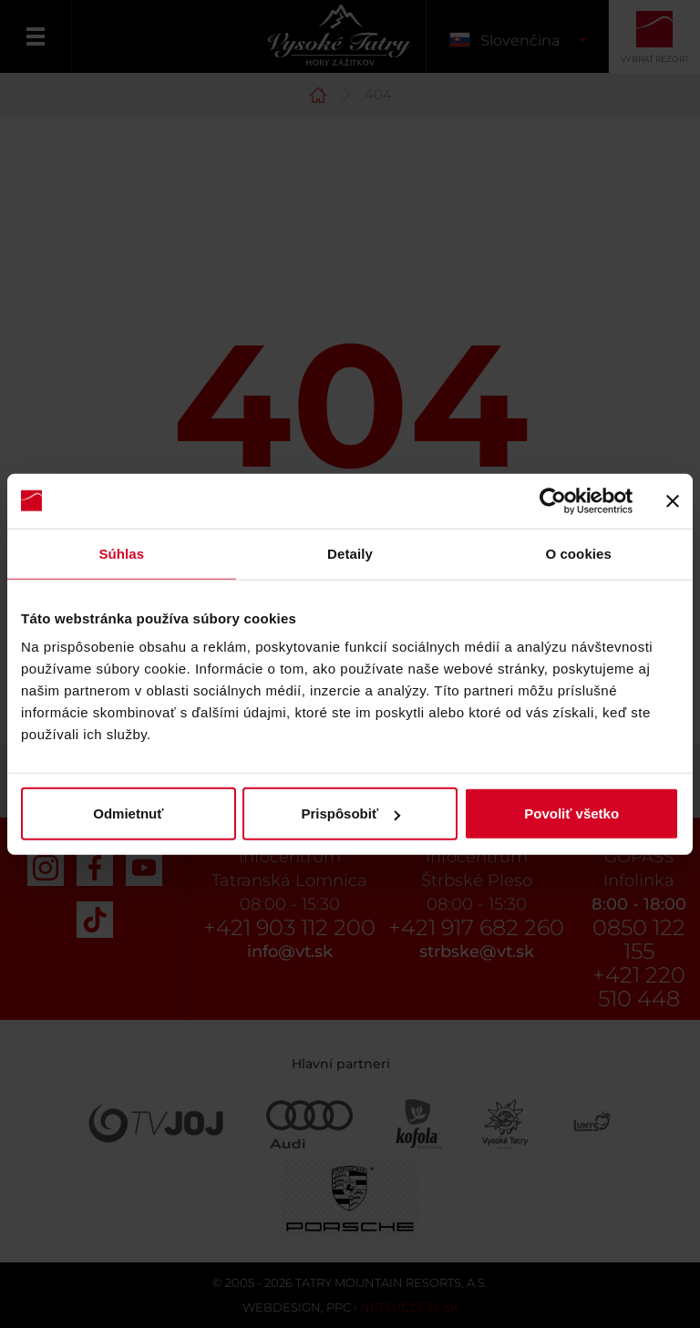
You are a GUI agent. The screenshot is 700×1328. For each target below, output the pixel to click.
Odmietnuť (128, 813)
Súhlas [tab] (121, 553)
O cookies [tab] (578, 553)
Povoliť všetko (571, 813)
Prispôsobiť (350, 813)
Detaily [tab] (350, 553)
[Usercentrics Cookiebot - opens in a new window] (553, 500)
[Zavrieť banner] (672, 500)
